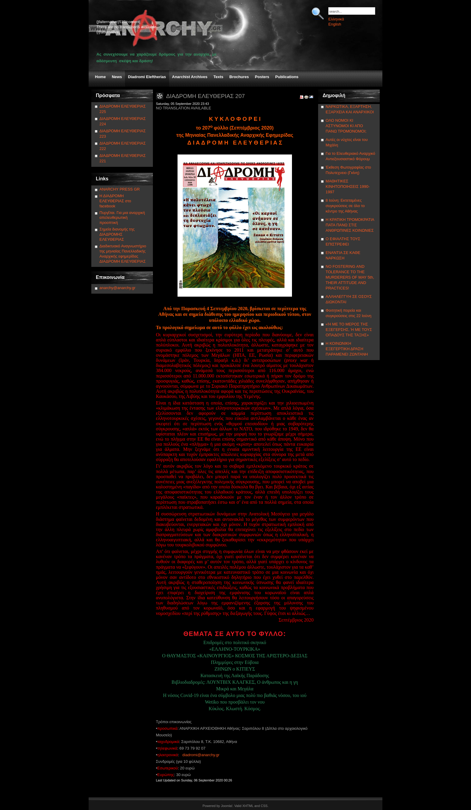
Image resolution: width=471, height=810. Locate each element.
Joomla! (226, 806)
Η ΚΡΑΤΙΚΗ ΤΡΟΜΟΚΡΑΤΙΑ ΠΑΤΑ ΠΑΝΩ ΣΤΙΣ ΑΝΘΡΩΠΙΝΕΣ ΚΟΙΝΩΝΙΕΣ (350, 225)
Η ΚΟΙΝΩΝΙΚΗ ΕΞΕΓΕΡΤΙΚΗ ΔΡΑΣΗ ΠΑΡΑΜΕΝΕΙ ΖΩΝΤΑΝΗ (347, 348)
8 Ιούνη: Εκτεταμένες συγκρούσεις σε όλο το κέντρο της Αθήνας (345, 205)
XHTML (248, 806)
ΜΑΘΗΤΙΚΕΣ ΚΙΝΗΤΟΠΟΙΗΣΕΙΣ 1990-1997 (348, 186)
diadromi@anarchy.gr (201, 755)
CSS (264, 806)
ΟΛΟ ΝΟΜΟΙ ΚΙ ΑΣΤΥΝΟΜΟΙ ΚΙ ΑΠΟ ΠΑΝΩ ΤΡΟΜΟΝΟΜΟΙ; (346, 125)
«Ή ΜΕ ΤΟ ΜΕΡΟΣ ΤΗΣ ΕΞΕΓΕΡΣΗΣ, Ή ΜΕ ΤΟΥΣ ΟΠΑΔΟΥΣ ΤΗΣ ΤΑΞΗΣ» (349, 329)
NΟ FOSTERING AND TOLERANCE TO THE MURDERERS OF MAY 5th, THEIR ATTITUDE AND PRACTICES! (350, 277)
